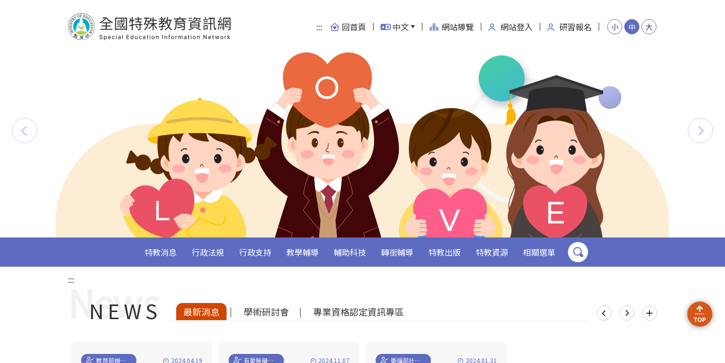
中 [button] (631, 27)
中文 (395, 27)
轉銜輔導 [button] (397, 252)
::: (319, 27)
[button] (24, 130)
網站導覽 (451, 27)
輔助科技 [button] (350, 252)
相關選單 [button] (539, 252)
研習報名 (569, 27)
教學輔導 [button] (302, 252)
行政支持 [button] (255, 252)
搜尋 (578, 252)
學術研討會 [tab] (266, 311)
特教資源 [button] (492, 252)
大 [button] (648, 27)
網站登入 (510, 27)
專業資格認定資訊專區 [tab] (358, 311)
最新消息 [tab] (201, 311)
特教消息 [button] (160, 252)
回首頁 (348, 27)
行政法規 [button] (208, 252)
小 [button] (614, 27)
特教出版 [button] (444, 252)
